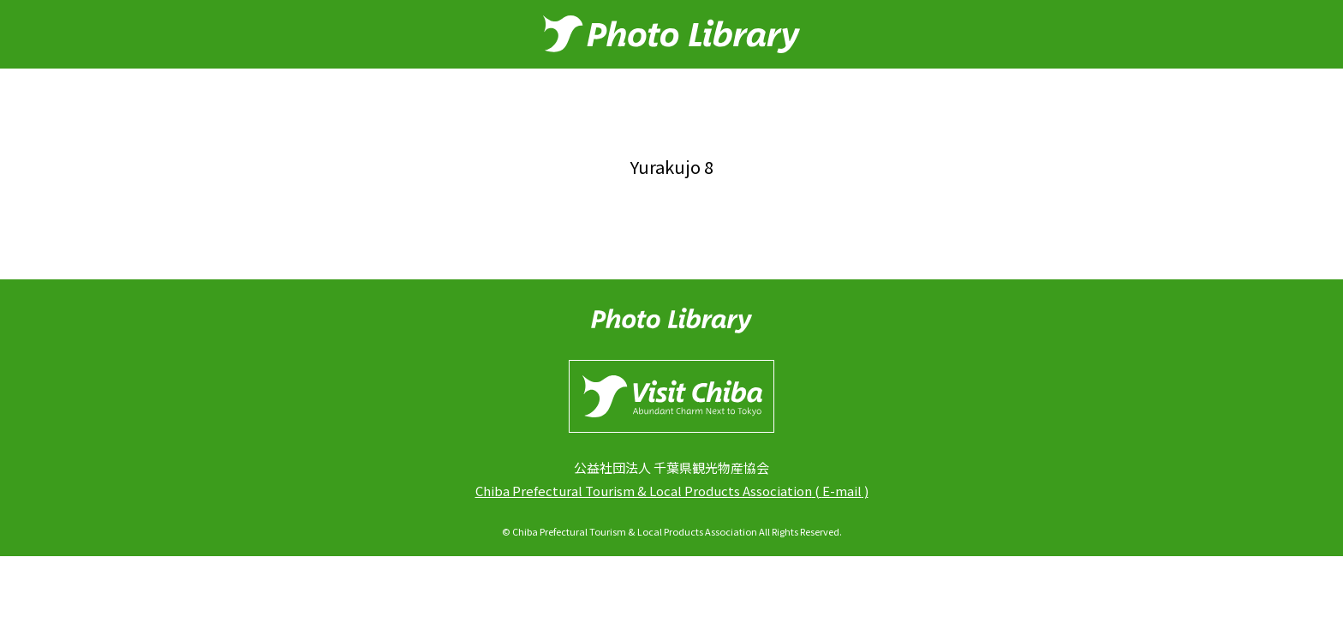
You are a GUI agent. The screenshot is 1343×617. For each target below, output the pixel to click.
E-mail (842, 491)
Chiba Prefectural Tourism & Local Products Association (643, 491)
